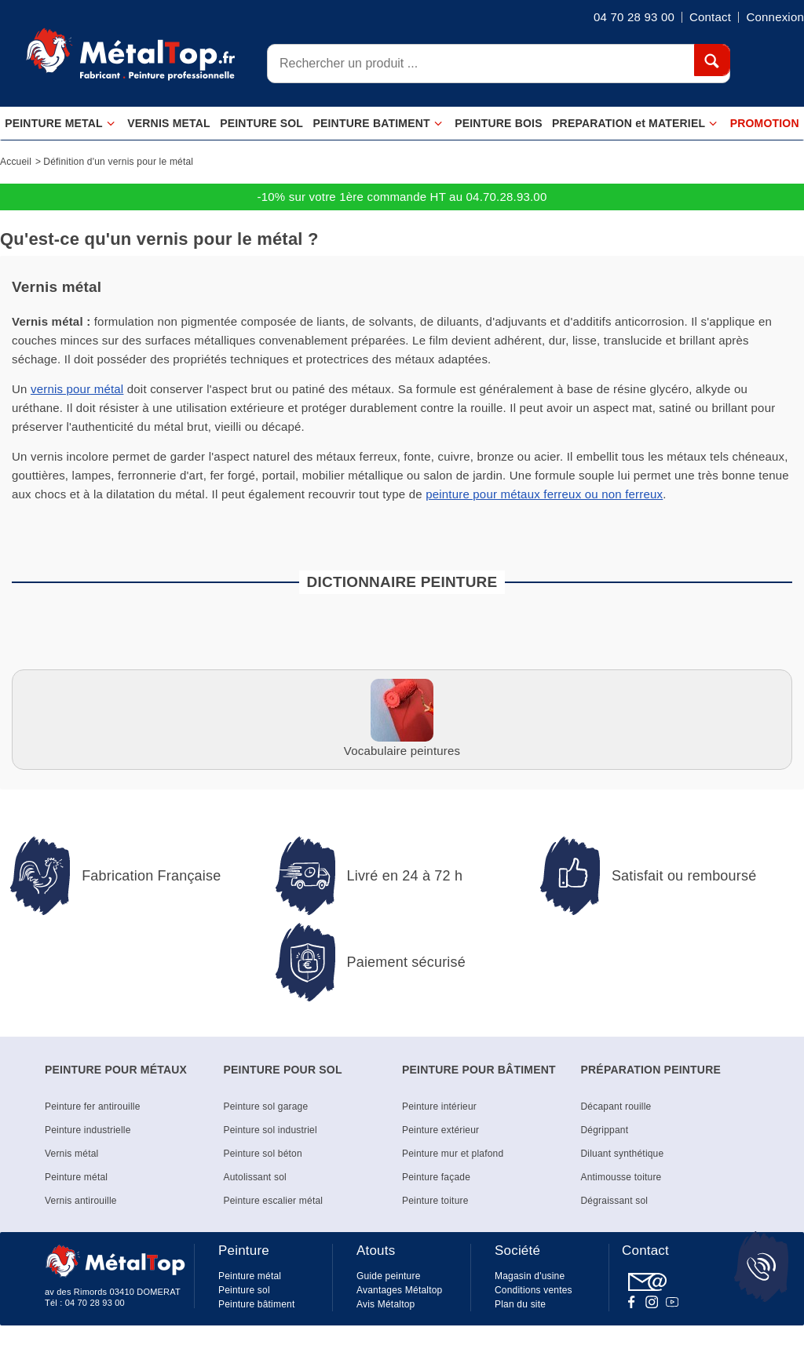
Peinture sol (244, 1290)
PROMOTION (764, 123)
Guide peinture (388, 1276)
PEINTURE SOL (261, 123)
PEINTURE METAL (60, 123)
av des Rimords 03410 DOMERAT (113, 1291)
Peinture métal (76, 1177)
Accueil (15, 161)
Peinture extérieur (440, 1130)
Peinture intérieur (439, 1106)
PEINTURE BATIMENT (377, 123)
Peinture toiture (435, 1200)
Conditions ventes (533, 1290)
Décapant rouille (616, 1106)
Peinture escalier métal (273, 1200)
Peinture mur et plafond (452, 1153)
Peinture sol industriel (270, 1130)
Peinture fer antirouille (93, 1106)
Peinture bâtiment (256, 1304)
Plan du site (520, 1304)
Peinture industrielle (88, 1130)
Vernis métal (71, 1153)
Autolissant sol (255, 1177)
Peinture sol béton (263, 1153)
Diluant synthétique (622, 1153)
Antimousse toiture (621, 1177)
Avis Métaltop (385, 1304)
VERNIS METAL (168, 123)
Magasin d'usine (530, 1276)
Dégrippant (605, 1130)
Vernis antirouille (81, 1200)
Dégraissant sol (615, 1200)
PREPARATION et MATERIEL (635, 123)
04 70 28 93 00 (95, 1302)
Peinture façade (436, 1177)
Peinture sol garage (266, 1106)
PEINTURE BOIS (499, 123)
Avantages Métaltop (399, 1290)
